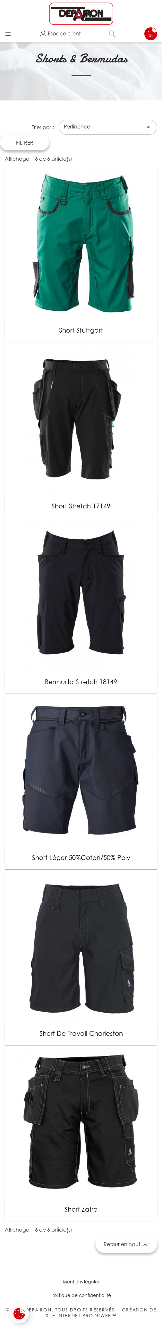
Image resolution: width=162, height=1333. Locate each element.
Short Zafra (81, 1209)
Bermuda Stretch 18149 (81, 682)
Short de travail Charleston (81, 1033)
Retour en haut (126, 1245)
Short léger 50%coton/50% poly (81, 858)
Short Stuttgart (81, 330)
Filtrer (24, 142)
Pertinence (108, 127)
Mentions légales (81, 1281)
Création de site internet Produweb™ (101, 1312)
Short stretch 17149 (81, 506)
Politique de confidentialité (81, 1295)
